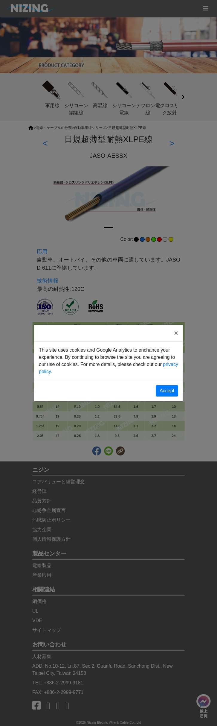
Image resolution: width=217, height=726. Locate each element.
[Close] (176, 333)
